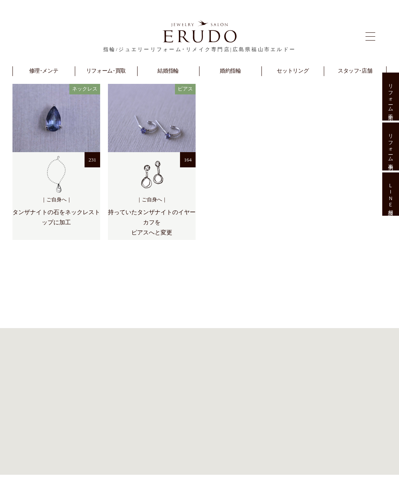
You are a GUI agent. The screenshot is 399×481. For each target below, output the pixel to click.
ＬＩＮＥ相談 (391, 194)
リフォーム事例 (391, 146)
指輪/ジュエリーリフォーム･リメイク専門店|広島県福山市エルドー (199, 49)
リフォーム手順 (391, 96)
